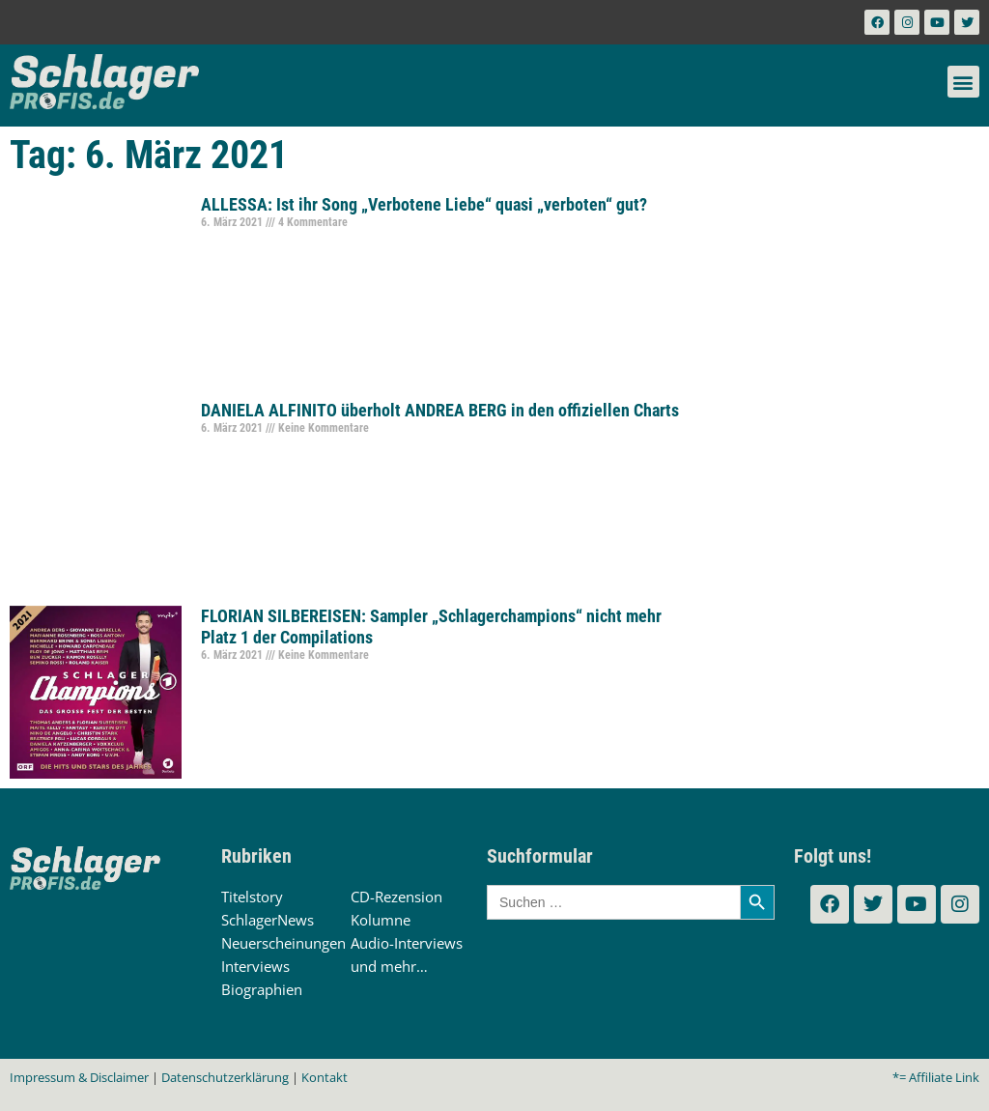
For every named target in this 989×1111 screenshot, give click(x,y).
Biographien (261, 989)
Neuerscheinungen (283, 943)
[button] (963, 82)
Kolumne (380, 919)
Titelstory (252, 896)
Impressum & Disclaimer (79, 1077)
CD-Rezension (396, 896)
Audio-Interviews (407, 943)
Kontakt (324, 1077)
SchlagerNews (267, 919)
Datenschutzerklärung (225, 1077)
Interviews (255, 966)
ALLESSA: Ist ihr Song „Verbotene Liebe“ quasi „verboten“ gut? (424, 204)
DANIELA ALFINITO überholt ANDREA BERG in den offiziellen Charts (440, 410)
